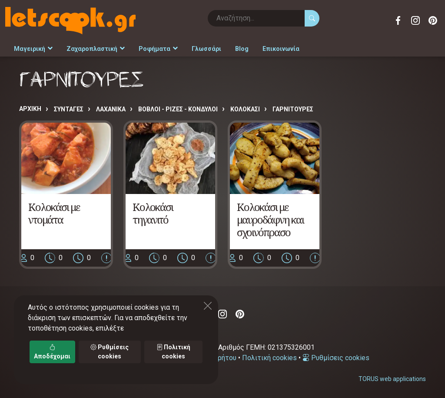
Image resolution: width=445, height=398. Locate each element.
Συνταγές (68, 109)
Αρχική (30, 108)
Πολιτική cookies (269, 358)
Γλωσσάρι (206, 48)
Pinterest (433, 20)
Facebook (398, 20)
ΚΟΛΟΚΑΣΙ (245, 109)
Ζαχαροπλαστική (95, 48)
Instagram (415, 20)
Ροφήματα (158, 48)
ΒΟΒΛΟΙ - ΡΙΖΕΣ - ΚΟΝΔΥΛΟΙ (178, 109)
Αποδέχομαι (52, 352)
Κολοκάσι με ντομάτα (54, 213)
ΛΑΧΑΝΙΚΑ (111, 109)
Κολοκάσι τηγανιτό (153, 213)
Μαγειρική (33, 48)
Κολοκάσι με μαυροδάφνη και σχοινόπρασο (270, 219)
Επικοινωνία (280, 48)
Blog (242, 48)
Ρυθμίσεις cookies (335, 358)
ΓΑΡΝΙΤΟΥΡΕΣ (292, 109)
